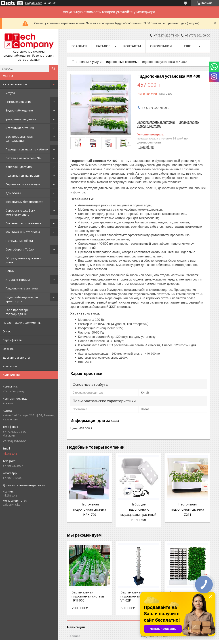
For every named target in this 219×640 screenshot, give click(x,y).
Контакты (10, 366)
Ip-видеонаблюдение (21, 119)
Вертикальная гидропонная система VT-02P (137, 596)
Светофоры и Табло (20, 249)
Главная (79, 46)
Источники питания (20, 128)
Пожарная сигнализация (23, 175)
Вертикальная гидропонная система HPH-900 (88, 596)
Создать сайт (33, 3)
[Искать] (53, 68)
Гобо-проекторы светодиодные (17, 312)
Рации (10, 271)
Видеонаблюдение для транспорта (22, 299)
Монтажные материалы (23, 232)
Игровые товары (18, 280)
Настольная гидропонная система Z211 (187, 509)
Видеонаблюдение (19, 110)
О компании (161, 46)
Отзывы (8, 349)
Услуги (10, 93)
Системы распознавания (23, 223)
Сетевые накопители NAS (24, 158)
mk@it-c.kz (10, 454)
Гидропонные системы (22, 288)
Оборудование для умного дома (25, 260)
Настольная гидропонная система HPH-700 (89, 509)
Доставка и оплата (16, 357)
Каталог (103, 46)
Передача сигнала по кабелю (27, 149)
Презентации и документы (22, 323)
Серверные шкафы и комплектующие (20, 212)
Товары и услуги (89, 62)
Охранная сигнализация (23, 184)
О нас (7, 331)
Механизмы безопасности (24, 202)
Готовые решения (19, 102)
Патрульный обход (19, 241)
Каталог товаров (15, 84)
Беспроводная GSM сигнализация (20, 139)
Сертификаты (12, 340)
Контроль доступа (19, 167)
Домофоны (13, 193)
